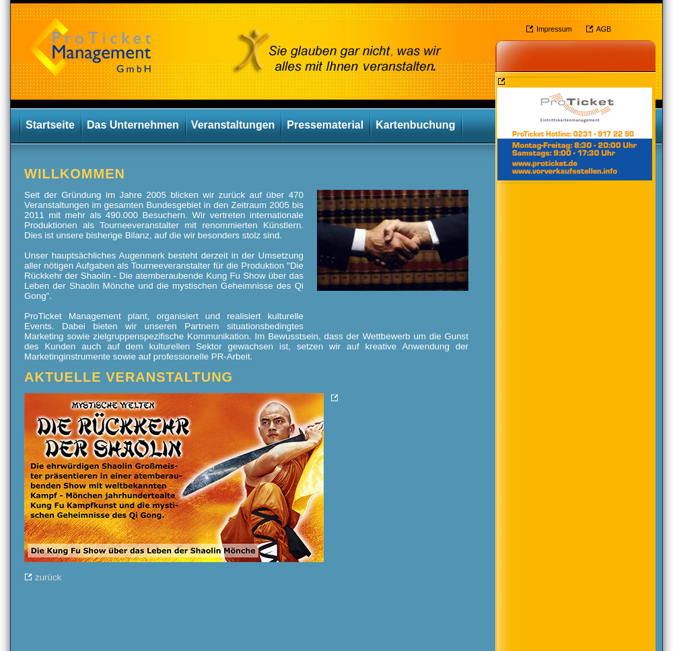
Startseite (50, 125)
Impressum (554, 29)
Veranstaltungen (233, 125)
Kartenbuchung (415, 125)
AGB (604, 29)
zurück (48, 577)
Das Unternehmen (133, 125)
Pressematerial (325, 125)
